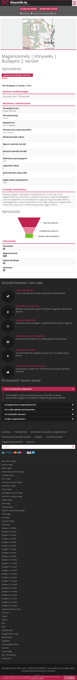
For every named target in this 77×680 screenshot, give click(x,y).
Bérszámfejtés (7, 637)
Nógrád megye (7, 500)
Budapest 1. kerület (9, 528)
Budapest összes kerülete (11, 609)
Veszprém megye (8, 521)
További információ (37, 678)
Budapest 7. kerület (9, 549)
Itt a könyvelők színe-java (15, 414)
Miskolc (4, 620)
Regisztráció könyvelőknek (44, 13)
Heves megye (7, 489)
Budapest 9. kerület (9, 556)
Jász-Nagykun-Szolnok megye (12, 493)
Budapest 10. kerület (9, 560)
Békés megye (7, 468)
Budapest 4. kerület (9, 539)
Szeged (4, 616)
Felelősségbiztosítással (10, 644)
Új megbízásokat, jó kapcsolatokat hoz (20, 405)
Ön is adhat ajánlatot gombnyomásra (20, 409)
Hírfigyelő (38, 437)
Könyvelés (5, 648)
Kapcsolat (30, 441)
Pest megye (6, 503)
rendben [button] (69, 677)
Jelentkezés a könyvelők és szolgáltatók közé (49, 432)
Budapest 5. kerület (9, 542)
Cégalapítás (6, 641)
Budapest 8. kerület (9, 553)
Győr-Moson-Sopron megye (12, 482)
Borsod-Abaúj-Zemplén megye (13, 472)
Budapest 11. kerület (9, 563)
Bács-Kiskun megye (9, 461)
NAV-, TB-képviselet (9, 655)
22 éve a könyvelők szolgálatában (18, 389)
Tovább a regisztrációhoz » (15, 419)
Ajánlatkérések (21, 432)
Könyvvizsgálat (7, 651)
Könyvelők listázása (49, 9)
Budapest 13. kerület (9, 570)
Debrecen (5, 613)
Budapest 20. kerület (9, 595)
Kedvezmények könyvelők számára (16, 437)
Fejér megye (6, 479)
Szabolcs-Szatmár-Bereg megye (13, 510)
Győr (3, 627)
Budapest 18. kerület (9, 588)
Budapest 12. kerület (9, 567)
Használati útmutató (54, 437)
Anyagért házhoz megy (10, 634)
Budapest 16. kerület (9, 581)
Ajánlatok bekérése (29, 9)
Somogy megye (7, 507)
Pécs (3, 623)
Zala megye (6, 524)
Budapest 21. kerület (9, 598)
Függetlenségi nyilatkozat (12, 441)
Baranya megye (7, 465)
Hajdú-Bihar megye (9, 486)
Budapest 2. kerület (9, 531)
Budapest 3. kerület (9, 535)
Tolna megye (6, 514)
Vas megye (6, 517)
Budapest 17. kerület (9, 584)
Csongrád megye (8, 475)
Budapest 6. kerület (9, 546)
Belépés (25, 13)
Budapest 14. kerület (9, 574)
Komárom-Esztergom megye (12, 496)
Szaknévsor (6, 432)
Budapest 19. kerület (9, 591)
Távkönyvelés (6, 658)
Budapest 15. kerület (9, 577)
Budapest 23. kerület (9, 605)
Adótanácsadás (7, 630)
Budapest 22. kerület (9, 602)
